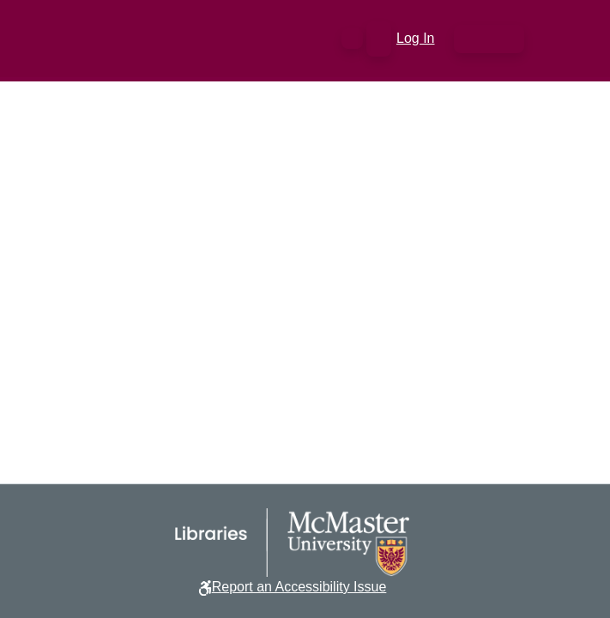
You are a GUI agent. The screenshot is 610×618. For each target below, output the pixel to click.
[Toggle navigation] (489, 39)
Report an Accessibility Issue (299, 586)
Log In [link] (416, 38)
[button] (352, 38)
